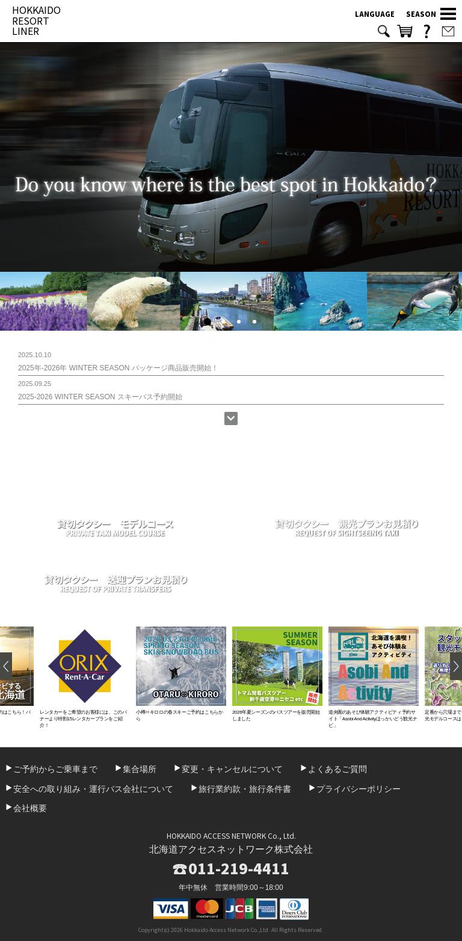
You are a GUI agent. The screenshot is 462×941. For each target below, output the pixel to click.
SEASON (421, 14)
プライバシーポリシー (358, 789)
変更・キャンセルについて (232, 769)
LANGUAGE (375, 14)
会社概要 (30, 808)
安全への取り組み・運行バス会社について (93, 789)
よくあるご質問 (337, 769)
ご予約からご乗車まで (55, 769)
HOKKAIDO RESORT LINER (36, 20)
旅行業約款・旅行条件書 (245, 789)
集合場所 (139, 769)
